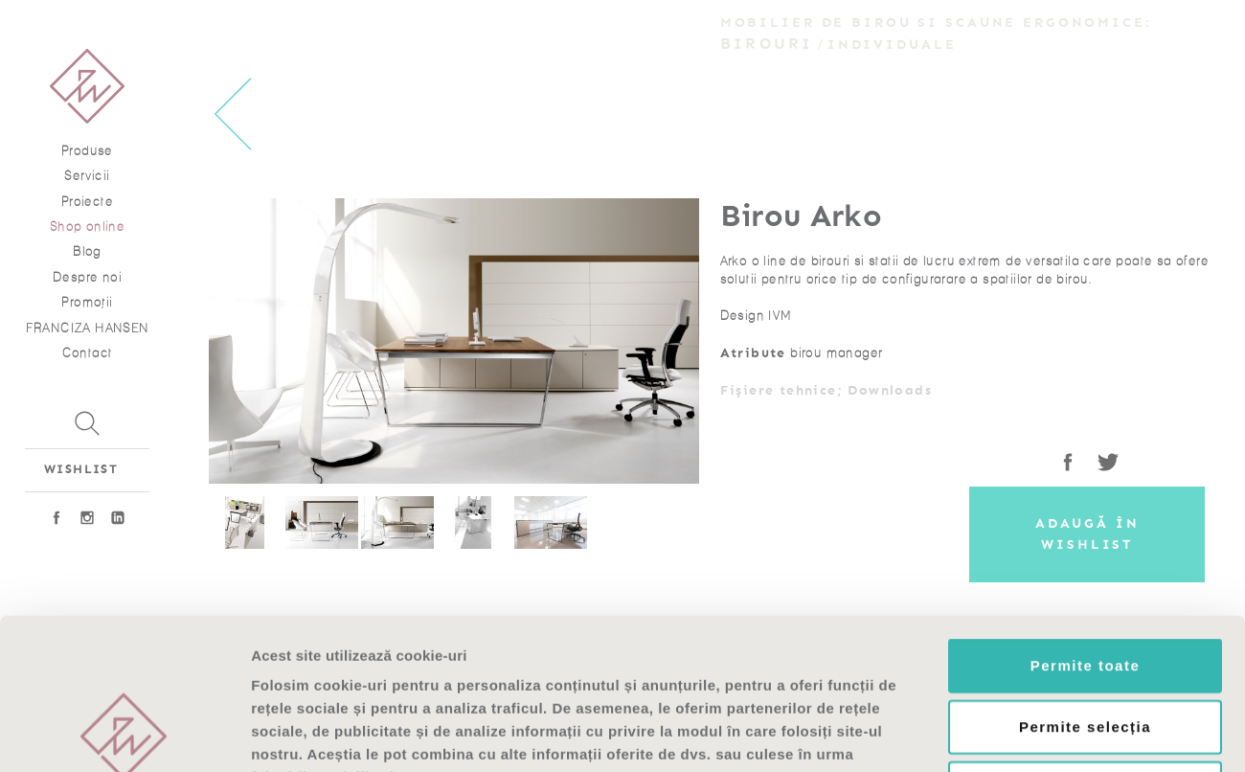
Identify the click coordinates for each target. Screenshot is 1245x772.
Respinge (1085, 646)
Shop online (87, 226)
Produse (87, 151)
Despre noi (87, 277)
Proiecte (87, 201)
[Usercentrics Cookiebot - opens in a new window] (124, 734)
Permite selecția (1085, 585)
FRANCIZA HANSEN (87, 328)
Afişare (958, 734)
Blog (87, 251)
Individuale (892, 44)
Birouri (767, 43)
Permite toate (1085, 523)
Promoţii (86, 302)
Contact (87, 353)
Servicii (86, 176)
